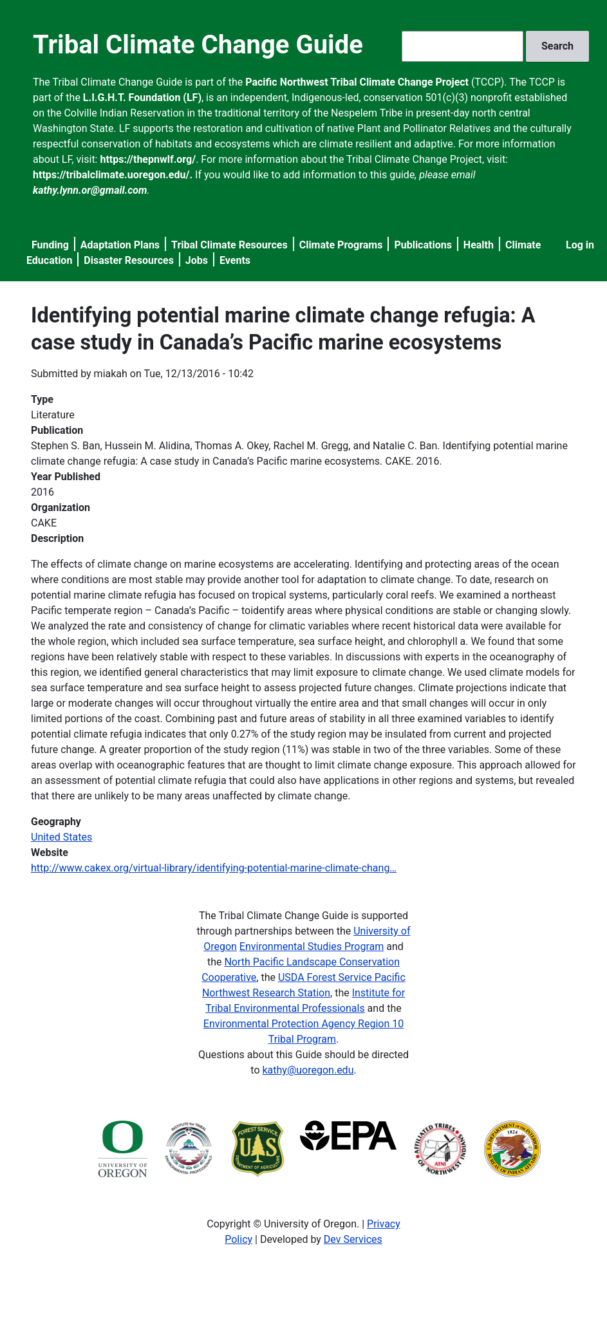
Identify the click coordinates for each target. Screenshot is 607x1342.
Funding (50, 245)
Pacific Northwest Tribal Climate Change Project (357, 82)
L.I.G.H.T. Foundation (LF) (142, 97)
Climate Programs (341, 245)
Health (478, 245)
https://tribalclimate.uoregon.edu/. (112, 175)
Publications (423, 245)
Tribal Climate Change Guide (198, 45)
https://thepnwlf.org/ (148, 159)
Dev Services (353, 1239)
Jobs (196, 260)
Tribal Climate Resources (229, 245)
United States (61, 837)
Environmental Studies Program (311, 946)
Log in (580, 245)
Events (234, 260)
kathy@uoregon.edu (307, 1070)
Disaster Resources (129, 260)
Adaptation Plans (120, 245)
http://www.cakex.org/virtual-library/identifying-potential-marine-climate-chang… (214, 868)
